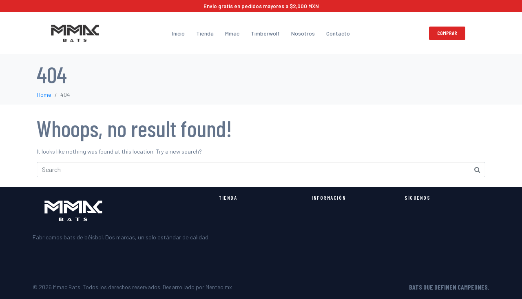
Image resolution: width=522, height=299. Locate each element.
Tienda (205, 33)
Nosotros (303, 33)
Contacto (338, 33)
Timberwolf (265, 33)
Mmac (232, 33)
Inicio (178, 33)
